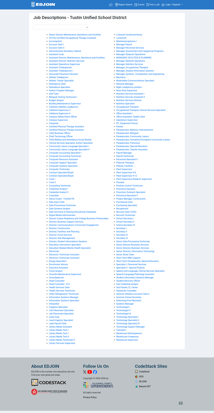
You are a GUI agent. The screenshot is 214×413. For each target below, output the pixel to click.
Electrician (54, 251)
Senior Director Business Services (132, 244)
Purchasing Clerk (124, 202)
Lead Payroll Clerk (57, 323)
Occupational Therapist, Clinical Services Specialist (141, 110)
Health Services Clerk (59, 287)
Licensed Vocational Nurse (129, 34)
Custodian (54, 195)
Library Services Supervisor (62, 343)
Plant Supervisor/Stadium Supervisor (134, 179)
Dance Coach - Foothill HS (61, 198)
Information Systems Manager (63, 297)
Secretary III (122, 235)
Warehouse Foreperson (127, 336)
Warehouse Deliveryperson (129, 333)
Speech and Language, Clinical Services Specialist (140, 271)
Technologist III (123, 313)
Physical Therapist (125, 162)
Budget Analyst (56, 100)
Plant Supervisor (124, 169)
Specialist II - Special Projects (130, 267)
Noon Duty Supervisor (126, 90)
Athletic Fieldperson (58, 77)
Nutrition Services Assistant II (130, 97)
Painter (119, 126)
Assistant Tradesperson (60, 67)
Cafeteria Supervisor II (59, 110)
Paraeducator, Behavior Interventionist (134, 130)
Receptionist (122, 208)
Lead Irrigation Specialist (61, 320)
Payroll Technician (125, 156)
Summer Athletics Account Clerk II (132, 294)
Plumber (120, 182)
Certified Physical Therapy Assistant (66, 126)
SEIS (139, 376)
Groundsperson (56, 277)
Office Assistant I (124, 113)
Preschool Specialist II (127, 195)
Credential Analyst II (58, 192)
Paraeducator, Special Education (131, 146)
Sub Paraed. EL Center (127, 287)
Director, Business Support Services (66, 221)
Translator (121, 330)
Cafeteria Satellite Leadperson (63, 107)
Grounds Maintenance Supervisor (65, 274)
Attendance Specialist (59, 87)
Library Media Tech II (59, 336)
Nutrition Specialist (125, 103)
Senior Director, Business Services (132, 248)
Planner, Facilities (124, 166)
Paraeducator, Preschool (128, 143)
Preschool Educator (125, 189)
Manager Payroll (124, 44)
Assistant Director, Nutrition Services (66, 61)
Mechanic (121, 77)
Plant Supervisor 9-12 (126, 175)
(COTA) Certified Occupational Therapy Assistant (72, 38)
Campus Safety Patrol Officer (63, 116)
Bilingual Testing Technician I (63, 97)
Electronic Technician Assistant (64, 254)
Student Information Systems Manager (135, 277)
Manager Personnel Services (130, 47)
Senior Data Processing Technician (133, 241)
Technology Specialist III (128, 323)
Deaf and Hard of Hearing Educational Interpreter (72, 212)
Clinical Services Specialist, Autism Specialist (71, 143)
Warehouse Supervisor (127, 340)
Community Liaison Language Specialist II (69, 149)
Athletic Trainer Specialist (61, 80)
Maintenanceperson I (126, 41)
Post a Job (154, 4)
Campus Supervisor (58, 120)
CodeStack (142, 371)
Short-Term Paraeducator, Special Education (137, 261)
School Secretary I (125, 218)
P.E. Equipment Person (127, 123)
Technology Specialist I (127, 317)
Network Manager (125, 84)
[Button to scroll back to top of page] (181, 403)
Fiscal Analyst (56, 271)
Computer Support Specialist (63, 162)
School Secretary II (125, 221)
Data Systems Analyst (59, 208)
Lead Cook (54, 317)
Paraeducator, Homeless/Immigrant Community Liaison (143, 139)
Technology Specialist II (127, 320)
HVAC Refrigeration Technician (64, 294)
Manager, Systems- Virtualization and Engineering (140, 74)
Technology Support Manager (130, 326)
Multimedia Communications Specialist (135, 80)
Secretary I (121, 228)
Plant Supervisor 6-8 (126, 172)
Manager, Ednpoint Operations (130, 54)
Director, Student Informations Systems (68, 241)
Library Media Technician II (62, 340)
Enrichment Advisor (58, 264)
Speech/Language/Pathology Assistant (135, 274)
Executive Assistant (58, 267)
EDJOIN (141, 381)
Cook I (52, 179)
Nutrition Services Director (129, 100)
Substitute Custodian (126, 290)
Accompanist (55, 41)
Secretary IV (122, 238)
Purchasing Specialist (126, 205)
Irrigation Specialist (58, 307)
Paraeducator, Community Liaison (132, 136)
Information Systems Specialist (64, 300)
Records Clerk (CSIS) (126, 212)
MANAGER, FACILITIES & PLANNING (133, 57)
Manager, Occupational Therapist (132, 67)
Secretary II (121, 231)
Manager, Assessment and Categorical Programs (140, 51)
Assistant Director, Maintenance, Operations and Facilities (77, 57)
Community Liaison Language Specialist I (69, 146)
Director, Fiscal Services (60, 235)
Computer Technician (59, 169)
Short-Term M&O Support (128, 258)
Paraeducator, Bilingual (127, 133)
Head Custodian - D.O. (59, 284)
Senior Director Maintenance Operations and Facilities (75, 34)
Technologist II (123, 310)
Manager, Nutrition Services (129, 64)
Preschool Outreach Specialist (130, 192)
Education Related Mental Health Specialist (70, 248)
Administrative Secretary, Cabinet (65, 51)
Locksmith (121, 38)
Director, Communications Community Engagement (74, 225)
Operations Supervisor (127, 120)
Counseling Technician (60, 185)
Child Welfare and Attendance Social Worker (70, 139)
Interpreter (54, 304)
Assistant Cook (56, 54)
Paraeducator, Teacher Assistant (132, 149)
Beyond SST (143, 386)
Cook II (52, 182)
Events (142, 4)
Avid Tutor (54, 93)
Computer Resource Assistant (63, 159)
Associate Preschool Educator (63, 74)
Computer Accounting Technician (65, 156)
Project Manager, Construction (131, 198)
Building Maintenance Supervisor (65, 103)
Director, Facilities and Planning (64, 231)
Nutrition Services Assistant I (130, 93)
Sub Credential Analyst (127, 284)
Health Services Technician (62, 290)
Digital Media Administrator (62, 215)
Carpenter (54, 123)
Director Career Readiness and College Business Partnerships (79, 218)
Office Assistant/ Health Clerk (130, 116)
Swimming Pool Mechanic (129, 300)
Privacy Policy (90, 397)
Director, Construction (59, 228)
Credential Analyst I (58, 189)
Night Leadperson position (129, 87)
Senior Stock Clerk (125, 254)
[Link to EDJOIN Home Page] (43, 4)
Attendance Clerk (57, 84)
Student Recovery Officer (128, 281)
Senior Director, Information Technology (135, 251)
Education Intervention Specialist (65, 244)
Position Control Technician (129, 185)
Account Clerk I (56, 44)
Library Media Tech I (59, 330)
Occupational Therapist (127, 107)
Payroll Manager (124, 153)
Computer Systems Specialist (63, 166)
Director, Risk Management (62, 238)
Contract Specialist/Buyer (61, 172)
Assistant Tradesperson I (61, 70)
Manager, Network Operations (130, 61)
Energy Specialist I (58, 261)
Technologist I (123, 307)
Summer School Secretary (128, 297)
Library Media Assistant (60, 326)
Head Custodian (57, 281)
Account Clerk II (56, 47)
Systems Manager (125, 304)
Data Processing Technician (62, 205)
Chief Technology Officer (61, 136)
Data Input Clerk (57, 202)
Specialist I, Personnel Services (131, 264)
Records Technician (125, 215)
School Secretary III (125, 225)
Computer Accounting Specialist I (65, 153)
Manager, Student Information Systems (135, 70)
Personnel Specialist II (127, 159)
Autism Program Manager (61, 90)
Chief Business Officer (59, 133)
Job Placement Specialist (61, 310)
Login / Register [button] (171, 4)
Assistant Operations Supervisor (64, 64)
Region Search (124, 4)
